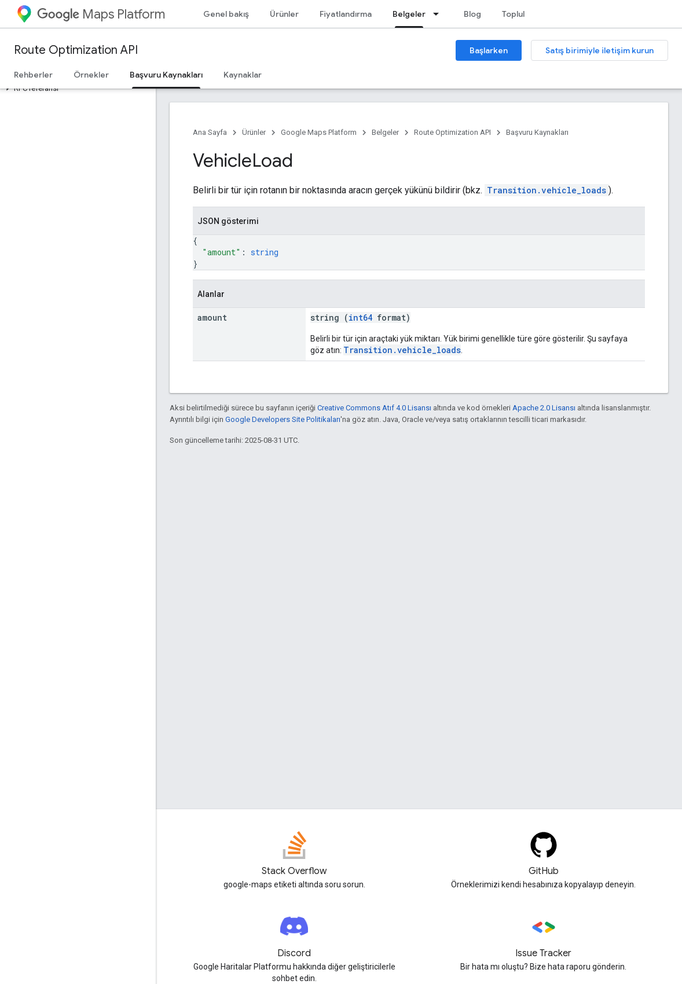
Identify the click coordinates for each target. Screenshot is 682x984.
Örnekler (91, 74)
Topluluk (518, 14)
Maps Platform (101, 14)
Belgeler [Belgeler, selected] (409, 14)
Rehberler (33, 74)
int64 (360, 317)
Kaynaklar (242, 74)
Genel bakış (226, 14)
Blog (472, 14)
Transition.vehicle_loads (546, 190)
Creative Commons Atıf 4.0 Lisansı (374, 407)
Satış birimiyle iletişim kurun (599, 50)
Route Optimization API (76, 50)
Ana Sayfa (210, 132)
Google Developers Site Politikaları (282, 419)
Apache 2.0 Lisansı (543, 407)
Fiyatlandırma (346, 14)
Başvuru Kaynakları (537, 132)
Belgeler (385, 132)
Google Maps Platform (319, 132)
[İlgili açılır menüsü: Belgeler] (439, 14)
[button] (75, 89)
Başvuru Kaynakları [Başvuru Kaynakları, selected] (166, 74)
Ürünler (284, 14)
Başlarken (489, 50)
